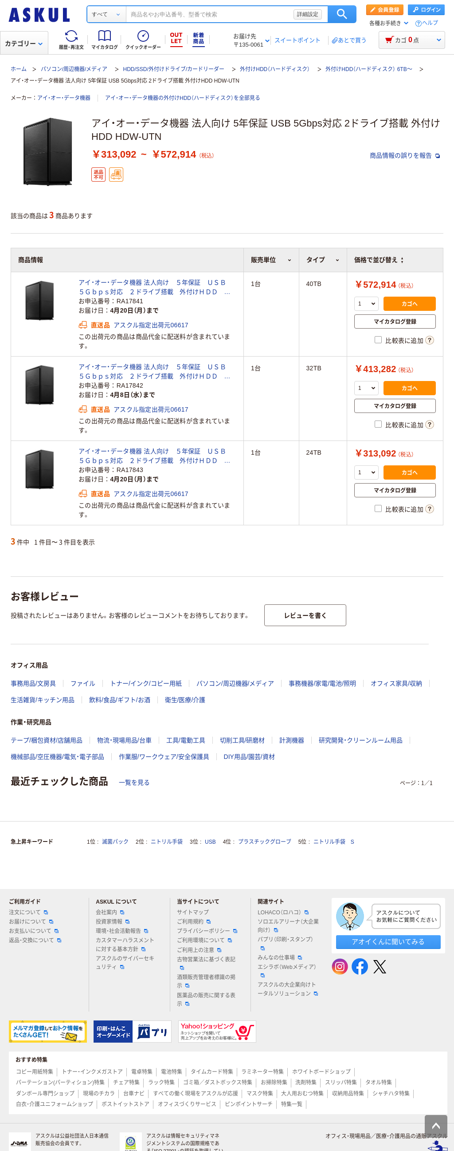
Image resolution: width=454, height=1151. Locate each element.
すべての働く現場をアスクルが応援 (195, 1094)
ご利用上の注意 (199, 950)
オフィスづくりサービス (187, 1104)
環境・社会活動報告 (122, 931)
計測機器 (291, 740)
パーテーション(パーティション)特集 (60, 1083)
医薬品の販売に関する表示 (206, 999)
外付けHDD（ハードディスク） (275, 69)
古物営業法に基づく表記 (206, 963)
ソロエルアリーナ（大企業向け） (288, 926)
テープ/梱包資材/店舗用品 (46, 740)
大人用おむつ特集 (302, 1094)
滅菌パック (115, 842)
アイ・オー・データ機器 (63, 98)
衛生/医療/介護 (185, 699)
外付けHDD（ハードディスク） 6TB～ (368, 69)
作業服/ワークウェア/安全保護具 (164, 756)
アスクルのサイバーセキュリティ (125, 963)
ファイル (82, 683)
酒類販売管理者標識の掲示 (206, 981)
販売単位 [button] (271, 259)
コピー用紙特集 (34, 1072)
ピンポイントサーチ (249, 1104)
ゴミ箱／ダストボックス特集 (217, 1083)
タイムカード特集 (212, 1072)
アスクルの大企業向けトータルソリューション (288, 989)
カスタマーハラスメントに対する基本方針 (125, 944)
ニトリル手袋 (167, 842)
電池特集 (171, 1072)
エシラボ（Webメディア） (287, 970)
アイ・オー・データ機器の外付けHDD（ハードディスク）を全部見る (182, 98)
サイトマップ (193, 912)
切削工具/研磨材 (242, 740)
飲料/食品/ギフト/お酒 (119, 699)
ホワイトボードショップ (321, 1072)
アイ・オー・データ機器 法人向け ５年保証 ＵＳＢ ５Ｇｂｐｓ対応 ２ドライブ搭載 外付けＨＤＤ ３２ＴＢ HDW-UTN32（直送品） (155, 372)
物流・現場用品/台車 (124, 740)
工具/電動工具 (185, 740)
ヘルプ (430, 23)
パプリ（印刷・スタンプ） (285, 943)
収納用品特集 (348, 1094)
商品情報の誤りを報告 (405, 155)
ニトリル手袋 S (333, 842)
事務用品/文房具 (33, 683)
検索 (342, 14)
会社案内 (110, 912)
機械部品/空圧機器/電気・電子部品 (57, 756)
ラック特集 (161, 1083)
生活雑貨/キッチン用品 (42, 699)
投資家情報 (112, 922)
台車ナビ (134, 1094)
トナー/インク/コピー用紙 (146, 683)
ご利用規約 (194, 922)
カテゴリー (24, 43)
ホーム (19, 69)
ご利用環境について (204, 940)
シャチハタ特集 (391, 1094)
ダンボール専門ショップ (45, 1094)
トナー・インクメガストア (92, 1072)
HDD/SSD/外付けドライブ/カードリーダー (173, 69)
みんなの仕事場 (280, 958)
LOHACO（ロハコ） (283, 912)
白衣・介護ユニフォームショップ (54, 1104)
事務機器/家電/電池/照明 (322, 683)
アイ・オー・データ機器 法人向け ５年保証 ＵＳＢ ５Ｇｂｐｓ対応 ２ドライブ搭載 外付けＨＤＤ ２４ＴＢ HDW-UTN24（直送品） (155, 456)
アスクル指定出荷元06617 (151, 325)
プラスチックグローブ (264, 842)
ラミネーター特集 (262, 1072)
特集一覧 (291, 1104)
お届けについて (31, 922)
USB (210, 842)
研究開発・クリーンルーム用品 (361, 740)
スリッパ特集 (341, 1083)
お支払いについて (34, 931)
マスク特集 (260, 1094)
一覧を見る (134, 782)
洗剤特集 (306, 1083)
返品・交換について (35, 940)
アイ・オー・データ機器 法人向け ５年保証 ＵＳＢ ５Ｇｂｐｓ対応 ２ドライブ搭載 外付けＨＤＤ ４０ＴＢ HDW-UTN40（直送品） (155, 288)
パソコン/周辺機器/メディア (74, 69)
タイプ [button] (323, 259)
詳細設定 (307, 14)
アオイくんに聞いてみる (388, 941)
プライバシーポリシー (207, 931)
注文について (28, 912)
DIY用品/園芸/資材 (249, 756)
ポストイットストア (125, 1104)
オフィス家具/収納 (396, 683)
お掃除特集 (274, 1083)
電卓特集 (142, 1072)
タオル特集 (378, 1083)
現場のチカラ (99, 1094)
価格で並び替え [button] (378, 259)
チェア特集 (126, 1083)
